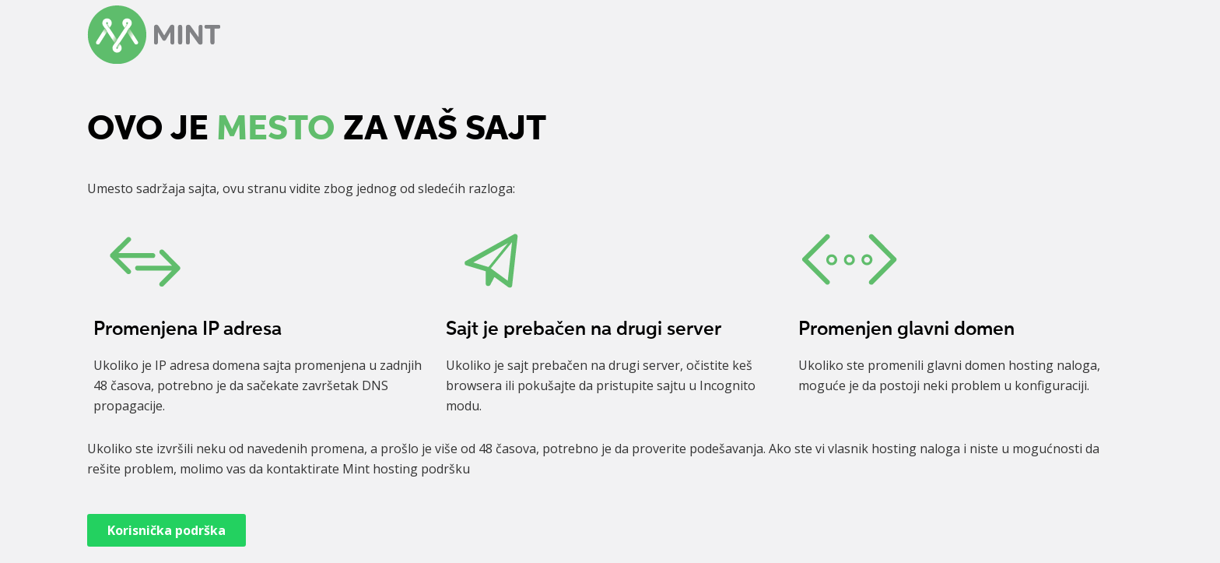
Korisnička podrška (166, 530)
